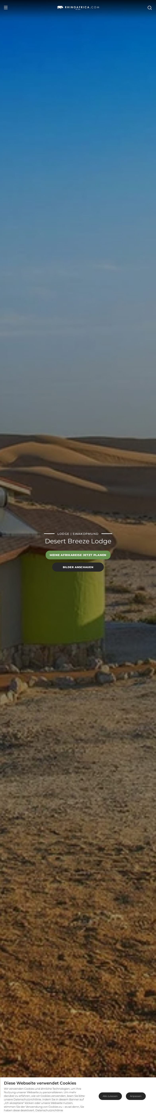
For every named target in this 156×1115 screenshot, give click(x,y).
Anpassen (135, 1096)
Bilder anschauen (78, 566)
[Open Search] (149, 7)
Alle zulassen (110, 1096)
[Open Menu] (6, 7)
